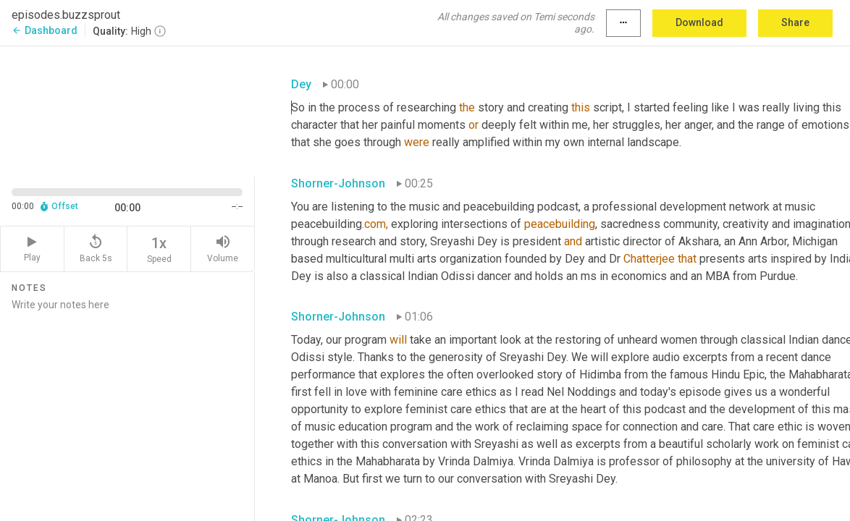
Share (795, 22)
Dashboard (44, 30)
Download (699, 22)
